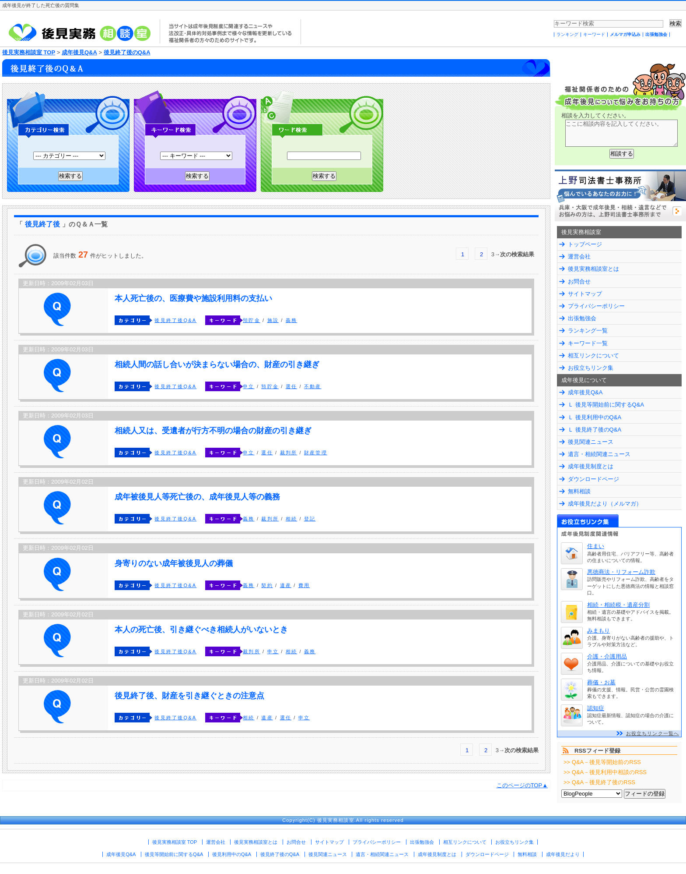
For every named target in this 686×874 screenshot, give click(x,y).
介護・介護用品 (607, 656)
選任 (291, 386)
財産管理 (315, 452)
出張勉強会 (656, 34)
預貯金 (251, 320)
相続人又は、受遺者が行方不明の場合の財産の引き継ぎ (213, 430)
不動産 (313, 386)
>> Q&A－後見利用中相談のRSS (605, 772)
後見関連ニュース (590, 442)
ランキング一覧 (588, 330)
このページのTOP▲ (522, 785)
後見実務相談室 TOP (28, 52)
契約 (267, 585)
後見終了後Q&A (175, 320)
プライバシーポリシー (596, 306)
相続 (291, 518)
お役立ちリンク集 (590, 367)
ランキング (567, 34)
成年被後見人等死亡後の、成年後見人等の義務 (197, 496)
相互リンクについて (593, 355)
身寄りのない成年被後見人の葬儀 (174, 563)
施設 (273, 320)
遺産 (285, 585)
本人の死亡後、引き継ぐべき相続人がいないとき (201, 629)
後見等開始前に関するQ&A (174, 854)
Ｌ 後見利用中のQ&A (594, 417)
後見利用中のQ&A (231, 854)
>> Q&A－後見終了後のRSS (599, 782)
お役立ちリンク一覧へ (652, 733)
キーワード (594, 34)
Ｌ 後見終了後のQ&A (594, 429)
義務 (291, 320)
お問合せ (579, 281)
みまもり (598, 630)
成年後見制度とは (590, 466)
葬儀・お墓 (601, 682)
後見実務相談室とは (593, 268)
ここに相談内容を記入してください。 (621, 133)
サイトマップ (585, 293)
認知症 (595, 708)
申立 (248, 386)
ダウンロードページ (593, 479)
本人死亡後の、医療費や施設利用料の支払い (193, 298)
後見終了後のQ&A (127, 52)
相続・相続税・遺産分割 (618, 605)
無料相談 (579, 491)
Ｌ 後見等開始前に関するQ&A (606, 404)
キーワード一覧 (588, 343)
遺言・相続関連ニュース (599, 454)
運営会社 (579, 256)
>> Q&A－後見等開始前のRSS (602, 762)
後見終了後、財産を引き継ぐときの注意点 (189, 695)
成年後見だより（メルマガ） (605, 503)
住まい (595, 546)
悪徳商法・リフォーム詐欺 (621, 572)
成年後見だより (563, 854)
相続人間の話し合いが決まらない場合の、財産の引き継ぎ (217, 364)
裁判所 (289, 452)
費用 (304, 585)
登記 (309, 518)
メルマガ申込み (625, 34)
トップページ (585, 244)
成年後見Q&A (79, 52)
